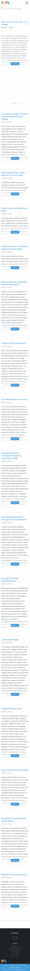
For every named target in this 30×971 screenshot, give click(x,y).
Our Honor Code (15, 951)
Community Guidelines (15, 949)
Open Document (15, 967)
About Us (15, 936)
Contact (15, 939)
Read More (15, 158)
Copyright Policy (15, 947)
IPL (2, 7)
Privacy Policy (15, 953)
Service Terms (15, 956)
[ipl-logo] (7, 3)
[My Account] (27, 3)
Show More (15, 64)
